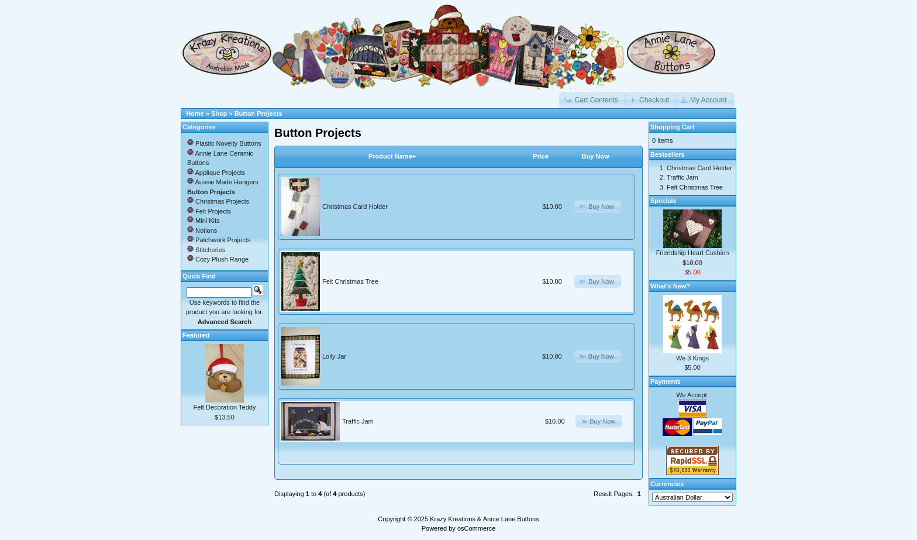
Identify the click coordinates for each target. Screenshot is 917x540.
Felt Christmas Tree (350, 281)
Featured (195, 335)
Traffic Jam (358, 421)
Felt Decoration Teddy (225, 407)
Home (195, 113)
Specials (663, 200)
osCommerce (476, 528)
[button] (592, 100)
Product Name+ (392, 156)
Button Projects (258, 113)
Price (541, 156)
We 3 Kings (692, 358)
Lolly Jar (334, 356)
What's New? (670, 286)
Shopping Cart (672, 126)
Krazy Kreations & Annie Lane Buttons (484, 518)
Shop (219, 113)
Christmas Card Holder (355, 206)
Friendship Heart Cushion (692, 252)
